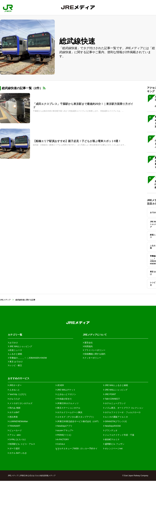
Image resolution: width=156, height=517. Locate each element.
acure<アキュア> (64, 430)
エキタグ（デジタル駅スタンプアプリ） (75, 417)
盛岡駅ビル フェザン (113, 444)
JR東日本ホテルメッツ (67, 403)
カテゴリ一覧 (15, 334)
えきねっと (14, 389)
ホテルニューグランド (114, 403)
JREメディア (5, 300)
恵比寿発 (13, 417)
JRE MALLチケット (66, 389)
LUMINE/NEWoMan (18, 421)
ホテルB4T (14, 412)
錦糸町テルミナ (111, 439)
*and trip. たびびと (17, 394)
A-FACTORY (62, 439)
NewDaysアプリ (64, 426)
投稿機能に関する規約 (94, 354)
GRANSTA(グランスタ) (115, 421)
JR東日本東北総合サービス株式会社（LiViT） (78, 421)
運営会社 (88, 342)
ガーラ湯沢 (14, 448)
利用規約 (88, 346)
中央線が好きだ (64, 399)
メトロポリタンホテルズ (20, 403)
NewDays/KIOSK (112, 426)
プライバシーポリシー (94, 350)
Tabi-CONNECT (111, 399)
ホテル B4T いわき (17, 453)
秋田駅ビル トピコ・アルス (21, 444)
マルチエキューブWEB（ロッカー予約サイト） (77, 448)
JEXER (60, 385)
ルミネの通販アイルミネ (115, 417)
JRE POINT (109, 394)
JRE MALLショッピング (115, 389)
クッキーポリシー (92, 358)
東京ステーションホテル (68, 408)
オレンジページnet (112, 448)
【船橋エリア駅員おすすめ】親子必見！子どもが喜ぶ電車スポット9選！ (77, 141)
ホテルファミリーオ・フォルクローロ (122, 412)
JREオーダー (15, 385)
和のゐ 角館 (14, 408)
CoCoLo (60, 444)
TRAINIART (14, 426)
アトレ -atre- (14, 435)
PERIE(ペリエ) (63, 435)
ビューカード (15, 430)
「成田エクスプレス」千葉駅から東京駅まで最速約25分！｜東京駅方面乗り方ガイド (83, 105)
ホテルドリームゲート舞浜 (69, 412)
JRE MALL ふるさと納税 (115, 385)
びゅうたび (14, 399)
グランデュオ (110, 430)
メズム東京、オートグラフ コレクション (123, 408)
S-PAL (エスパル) (17, 439)
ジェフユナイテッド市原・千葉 (118, 435)
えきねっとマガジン (66, 394)
